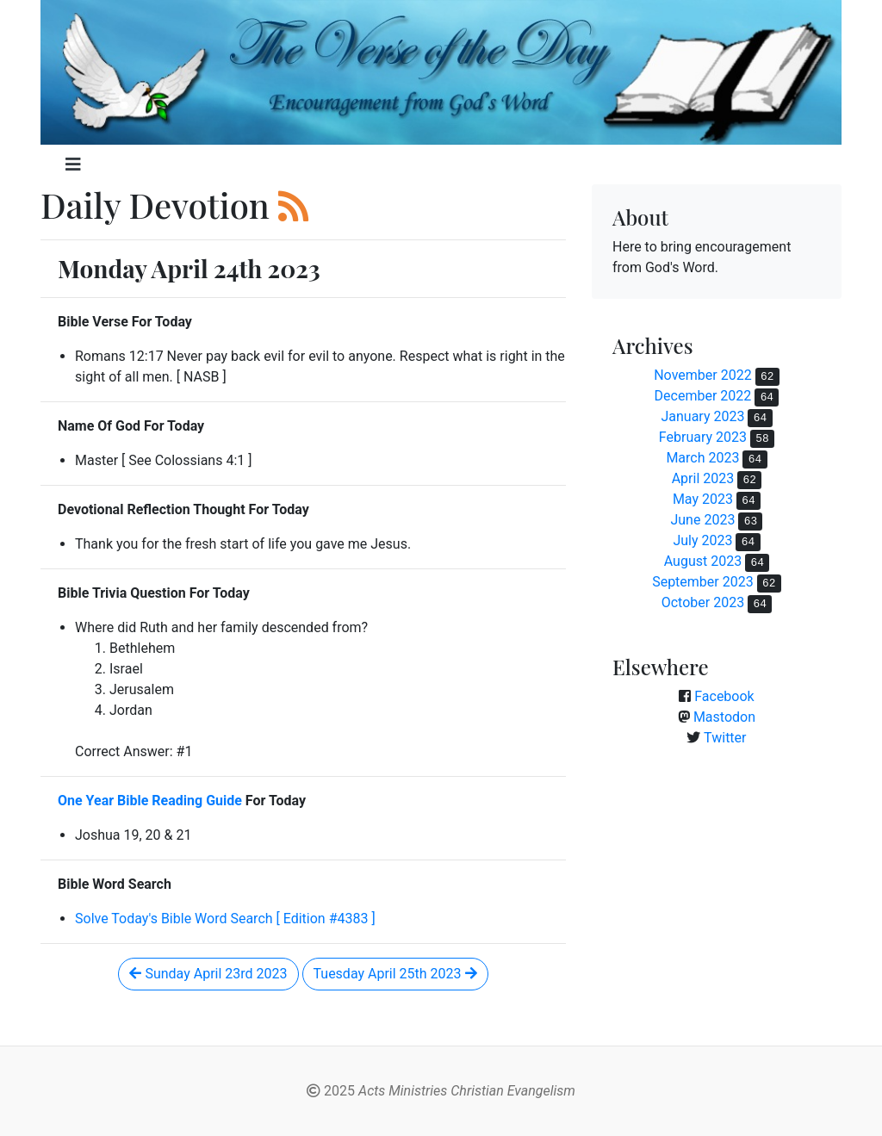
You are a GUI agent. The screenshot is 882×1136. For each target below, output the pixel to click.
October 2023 (703, 602)
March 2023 (702, 458)
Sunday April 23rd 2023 (208, 973)
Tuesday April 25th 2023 (395, 973)
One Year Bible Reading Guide (150, 800)
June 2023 (702, 520)
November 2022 (702, 375)
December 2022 (703, 396)
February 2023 (703, 437)
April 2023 (703, 478)
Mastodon (724, 717)
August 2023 (703, 561)
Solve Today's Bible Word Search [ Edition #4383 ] (225, 918)
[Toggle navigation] (73, 164)
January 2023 (702, 416)
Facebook (724, 696)
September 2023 (703, 582)
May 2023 (703, 499)
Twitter (725, 737)
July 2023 (702, 540)
